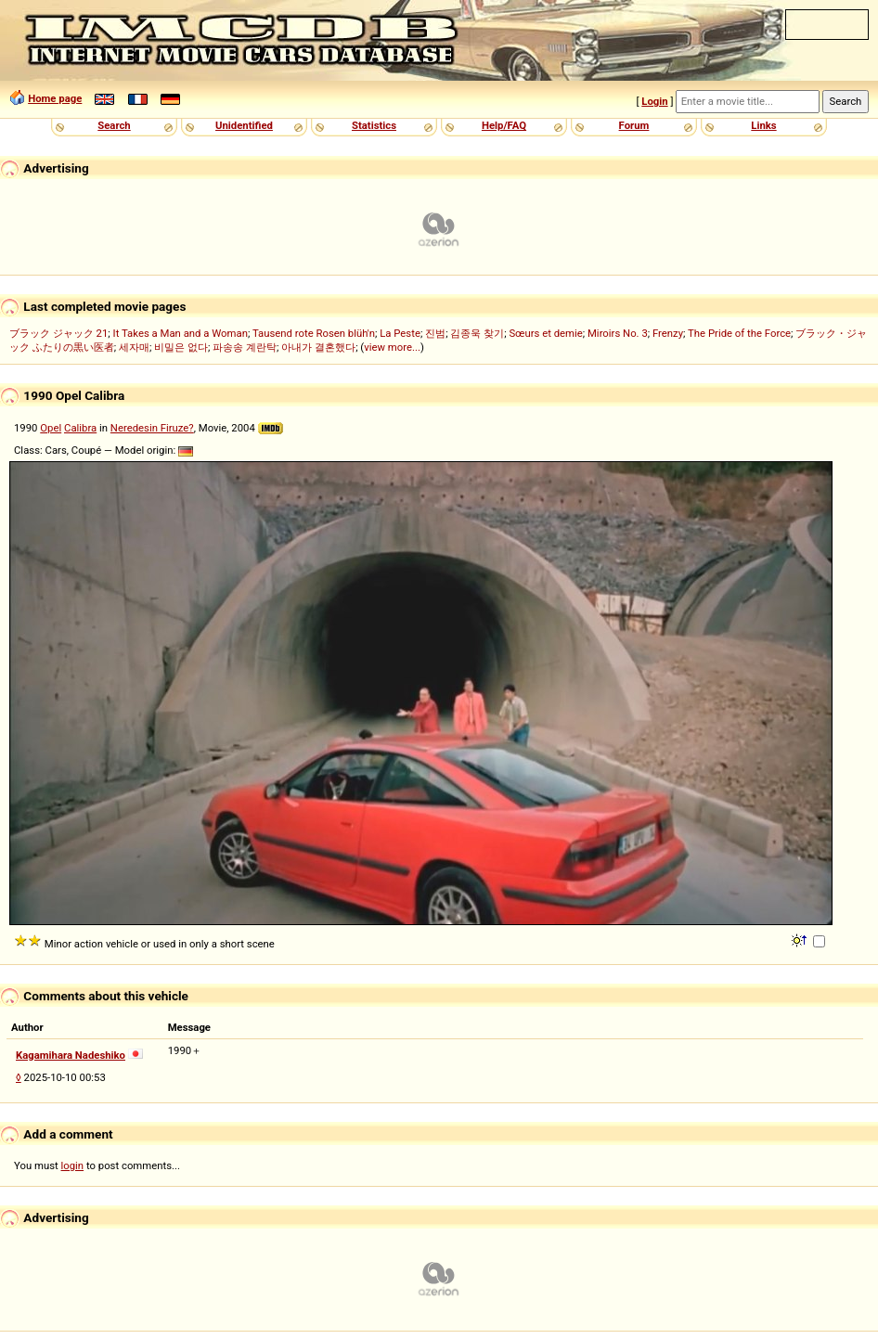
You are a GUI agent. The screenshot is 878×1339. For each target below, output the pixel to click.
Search (113, 125)
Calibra (80, 427)
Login (654, 101)
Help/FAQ (504, 125)
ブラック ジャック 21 (58, 333)
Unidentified (244, 125)
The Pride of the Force (739, 333)
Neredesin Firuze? (152, 427)
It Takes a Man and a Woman (180, 333)
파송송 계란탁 (245, 347)
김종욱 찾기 (477, 333)
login (72, 1165)
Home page (55, 98)
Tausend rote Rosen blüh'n (313, 333)
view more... (392, 347)
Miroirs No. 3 (617, 333)
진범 (435, 333)
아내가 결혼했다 (318, 347)
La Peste (400, 333)
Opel (50, 427)
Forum (634, 125)
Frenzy (667, 333)
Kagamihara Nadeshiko (70, 1055)
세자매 (134, 347)
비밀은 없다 (181, 347)
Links (763, 125)
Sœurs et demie (545, 333)
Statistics (374, 125)
